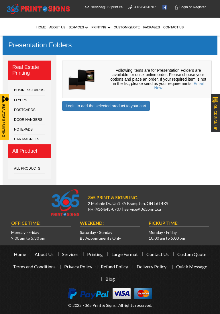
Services (78, 27)
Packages (151, 27)
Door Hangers (28, 120)
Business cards (29, 90)
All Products (27, 168)
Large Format (124, 254)
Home (41, 27)
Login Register (190, 7)
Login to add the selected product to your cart (106, 106)
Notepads (23, 129)
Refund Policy (114, 266)
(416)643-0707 (108, 209)
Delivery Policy (151, 266)
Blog (110, 279)
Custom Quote (127, 27)
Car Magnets (26, 139)
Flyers (20, 100)
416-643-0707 (145, 7)
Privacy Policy (78, 266)
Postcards (25, 110)
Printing (101, 27)
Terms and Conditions (34, 266)
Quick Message (191, 266)
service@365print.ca (107, 7)
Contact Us (173, 27)
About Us (57, 27)
